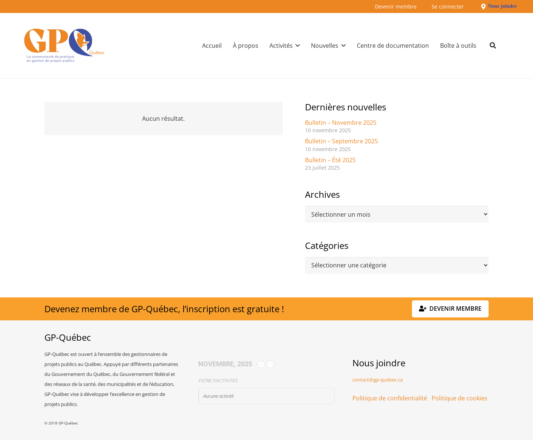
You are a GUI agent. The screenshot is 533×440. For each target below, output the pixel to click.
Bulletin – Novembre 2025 (340, 123)
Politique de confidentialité (389, 398)
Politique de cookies (459, 398)
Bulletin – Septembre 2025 (341, 141)
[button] (296, 45)
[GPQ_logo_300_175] (64, 45)
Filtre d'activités (217, 380)
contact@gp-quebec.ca (377, 379)
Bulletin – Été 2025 (330, 160)
